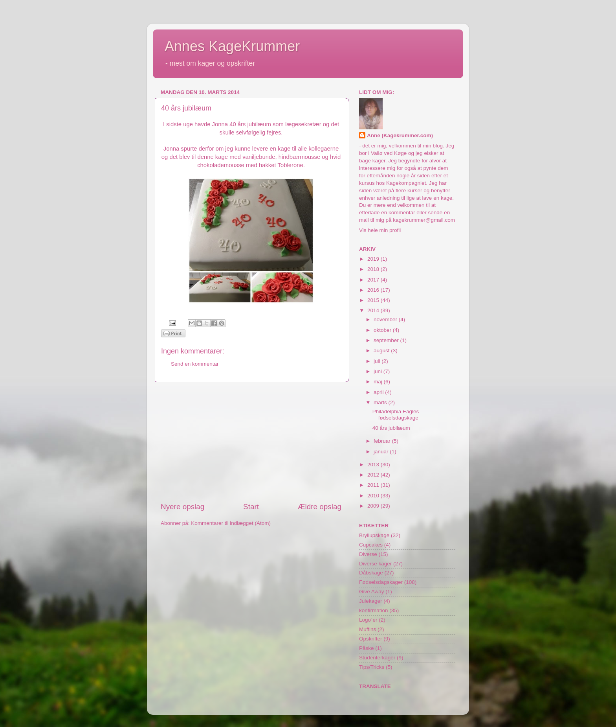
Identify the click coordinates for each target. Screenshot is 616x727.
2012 (374, 475)
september (387, 340)
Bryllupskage (374, 535)
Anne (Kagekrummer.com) (400, 135)
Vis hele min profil (380, 230)
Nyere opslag (182, 506)
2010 (374, 496)
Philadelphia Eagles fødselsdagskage (395, 415)
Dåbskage (371, 573)
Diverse (368, 554)
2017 (374, 280)
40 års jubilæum (391, 428)
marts (381, 402)
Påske (366, 648)
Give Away (371, 591)
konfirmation (373, 610)
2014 (374, 310)
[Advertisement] (251, 442)
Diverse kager (375, 564)
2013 (374, 464)
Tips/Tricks (371, 667)
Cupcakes (371, 545)
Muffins (367, 629)
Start (251, 506)
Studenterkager (377, 658)
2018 (374, 269)
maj (379, 382)
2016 (374, 290)
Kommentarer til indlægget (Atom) (231, 523)
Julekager (370, 601)
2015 (374, 300)
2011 (374, 485)
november (386, 319)
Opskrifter (370, 639)
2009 (374, 506)
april (379, 392)
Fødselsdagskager (381, 582)
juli (377, 361)
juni (378, 371)
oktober (383, 330)
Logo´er (368, 620)
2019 (374, 259)
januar (382, 452)
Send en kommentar (195, 364)
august (382, 350)
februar (383, 441)
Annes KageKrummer (232, 46)
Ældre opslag (319, 506)
